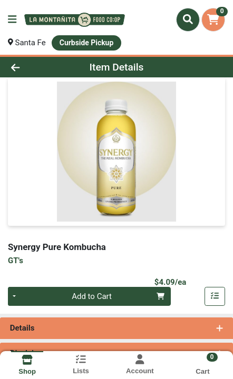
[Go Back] (35, 67)
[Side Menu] (12, 20)
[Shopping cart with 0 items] (213, 20)
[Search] (188, 19)
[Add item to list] (215, 296)
